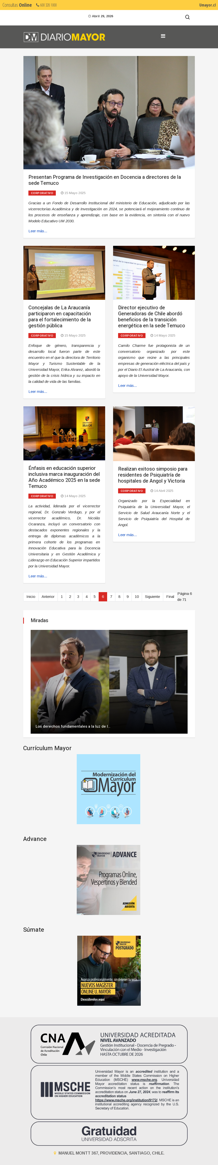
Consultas (17, 5)
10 (137, 596)
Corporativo (42, 193)
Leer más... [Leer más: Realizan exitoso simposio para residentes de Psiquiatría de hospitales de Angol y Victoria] (127, 535)
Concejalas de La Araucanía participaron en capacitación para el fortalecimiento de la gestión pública (59, 316)
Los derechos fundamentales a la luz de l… (73, 726)
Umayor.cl (207, 5)
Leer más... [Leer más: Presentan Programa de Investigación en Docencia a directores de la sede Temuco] (37, 231)
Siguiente (152, 596)
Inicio (30, 596)
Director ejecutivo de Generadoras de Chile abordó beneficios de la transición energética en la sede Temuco (151, 316)
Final (170, 596)
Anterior (48, 596)
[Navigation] (163, 36)
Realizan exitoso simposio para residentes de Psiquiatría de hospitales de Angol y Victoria (152, 475)
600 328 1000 (46, 5)
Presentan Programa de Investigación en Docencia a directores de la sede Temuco (104, 180)
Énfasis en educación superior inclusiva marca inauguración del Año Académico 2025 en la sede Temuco (64, 477)
